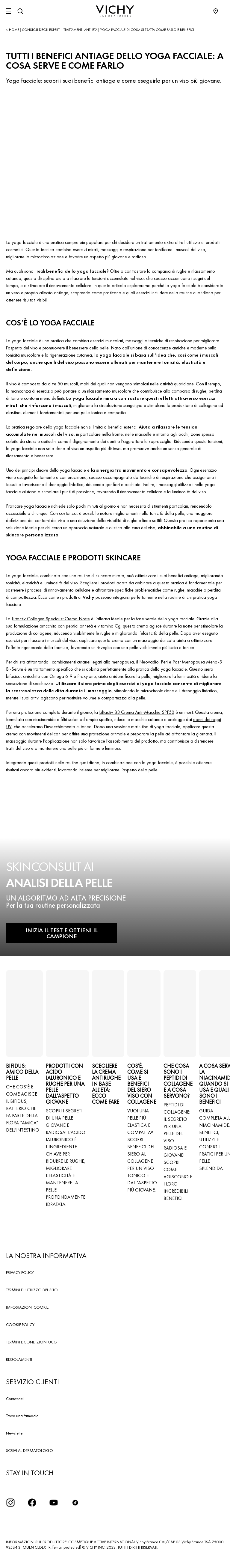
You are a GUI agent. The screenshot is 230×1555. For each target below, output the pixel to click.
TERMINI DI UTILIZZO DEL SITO (32, 1289)
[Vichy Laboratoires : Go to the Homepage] (115, 11)
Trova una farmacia (22, 1415)
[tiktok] (75, 1502)
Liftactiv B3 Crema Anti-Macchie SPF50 (136, 712)
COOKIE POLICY (20, 1324)
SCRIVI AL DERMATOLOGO (29, 1450)
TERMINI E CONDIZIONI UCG (31, 1342)
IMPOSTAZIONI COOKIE (27, 1307)
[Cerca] (20, 11)
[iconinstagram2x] (10, 1502)
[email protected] (66, 1547)
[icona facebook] (32, 1502)
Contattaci (15, 1398)
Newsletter (15, 1433)
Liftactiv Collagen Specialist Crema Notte (51, 619)
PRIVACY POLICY (20, 1272)
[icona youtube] (53, 1502)
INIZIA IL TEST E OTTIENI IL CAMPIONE (61, 933)
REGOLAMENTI (19, 1359)
